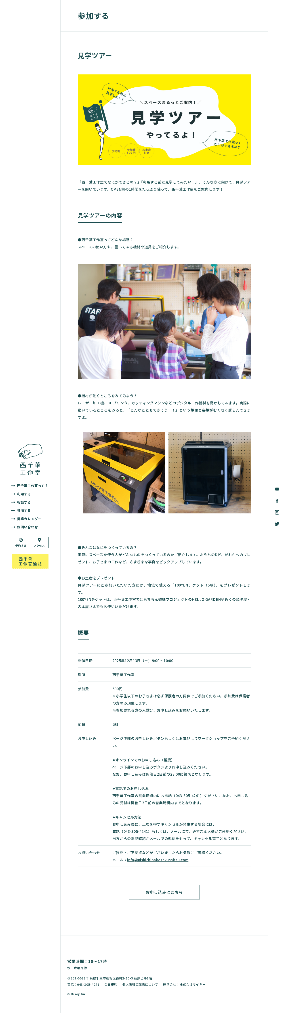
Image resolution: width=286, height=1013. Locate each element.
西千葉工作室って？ (32, 485)
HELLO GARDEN (206, 599)
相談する (24, 502)
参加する (24, 510)
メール (175, 831)
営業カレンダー (29, 518)
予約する (21, 545)
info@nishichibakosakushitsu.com (157, 859)
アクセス (39, 545)
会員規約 (111, 984)
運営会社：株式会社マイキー (184, 984)
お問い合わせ (27, 527)
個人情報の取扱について (140, 984)
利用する (24, 494)
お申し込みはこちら (164, 892)
